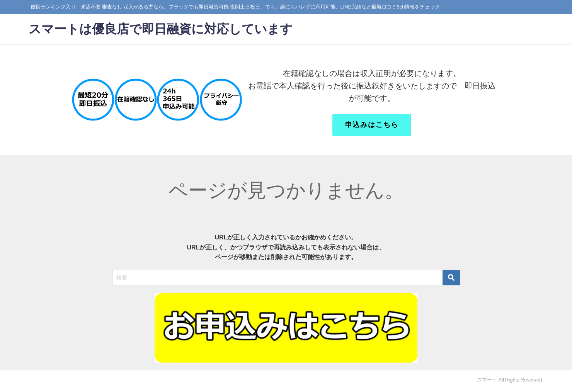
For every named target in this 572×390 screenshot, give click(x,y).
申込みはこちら (372, 124)
